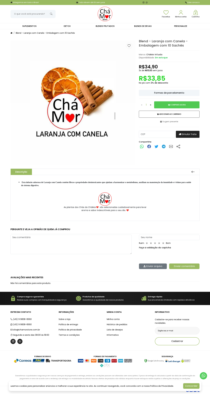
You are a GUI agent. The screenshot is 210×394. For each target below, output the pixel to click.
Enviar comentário (184, 266)
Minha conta (113, 319)
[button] (129, 45)
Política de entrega (68, 324)
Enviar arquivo (153, 266)
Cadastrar (177, 341)
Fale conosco (192, 2)
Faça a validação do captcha (155, 247)
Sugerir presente (169, 121)
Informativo (113, 334)
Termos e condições (69, 334)
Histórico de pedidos (117, 324)
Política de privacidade (70, 329)
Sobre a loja (64, 319)
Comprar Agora (177, 105)
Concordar (191, 386)
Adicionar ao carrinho (169, 114)
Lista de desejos (115, 329)
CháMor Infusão (154, 54)
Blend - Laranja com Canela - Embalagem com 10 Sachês (45, 32)
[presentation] (161, 256)
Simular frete (188, 134)
